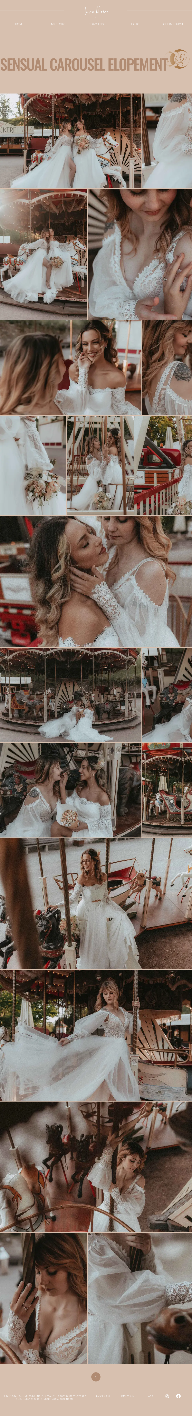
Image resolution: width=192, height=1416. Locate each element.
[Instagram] (167, 1396)
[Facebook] (178, 1396)
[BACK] (96, 1376)
